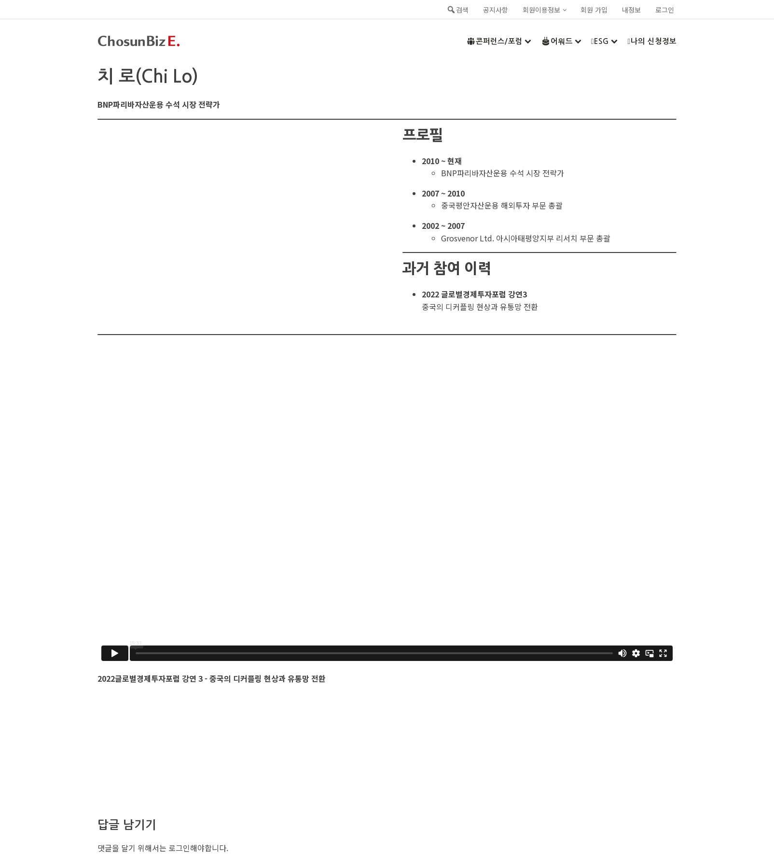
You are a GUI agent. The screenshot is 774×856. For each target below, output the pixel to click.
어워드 (561, 41)
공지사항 (495, 9)
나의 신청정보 (652, 41)
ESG (604, 41)
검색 (457, 9)
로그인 (664, 9)
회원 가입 (594, 9)
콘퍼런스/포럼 (498, 41)
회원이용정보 (541, 9)
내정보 (631, 9)
